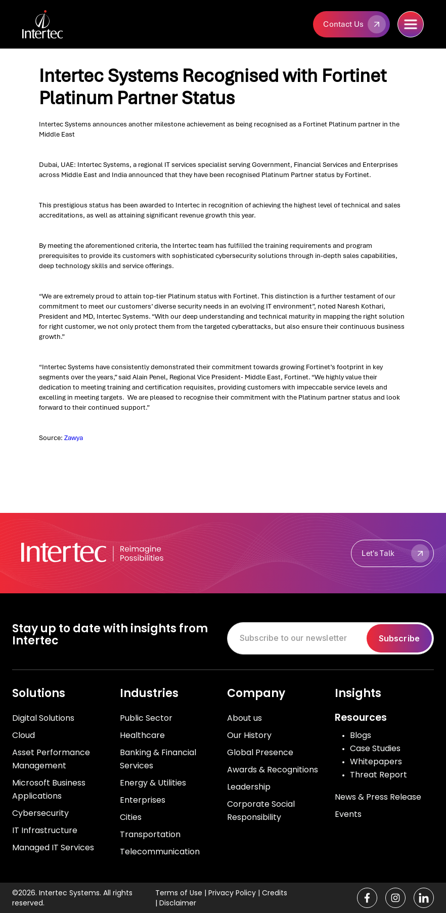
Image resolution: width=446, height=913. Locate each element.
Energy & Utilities (153, 783)
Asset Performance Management (51, 759)
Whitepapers (376, 761)
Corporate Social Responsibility (261, 810)
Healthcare (142, 735)
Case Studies (375, 748)
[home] (60, 24)
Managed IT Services (53, 847)
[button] (410, 24)
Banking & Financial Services (158, 759)
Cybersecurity (40, 813)
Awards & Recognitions (272, 769)
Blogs (360, 735)
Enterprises (142, 800)
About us (244, 718)
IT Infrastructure (44, 830)
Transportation (150, 834)
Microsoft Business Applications (48, 789)
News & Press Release (378, 797)
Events (348, 814)
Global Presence (260, 752)
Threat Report (378, 774)
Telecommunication (160, 851)
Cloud (23, 735)
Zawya (73, 437)
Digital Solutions (43, 718)
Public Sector (146, 718)
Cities (131, 817)
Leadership (249, 787)
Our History (249, 735)
